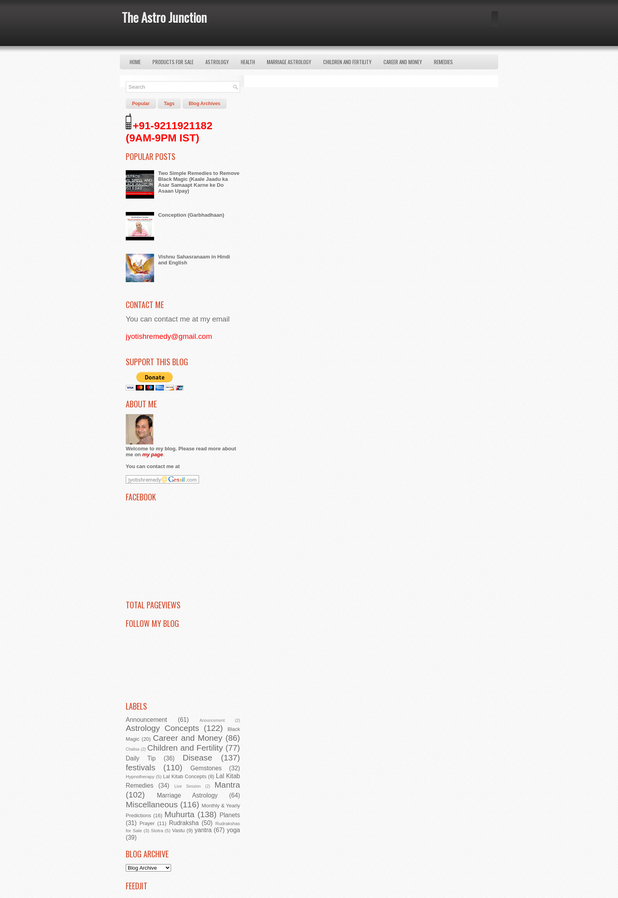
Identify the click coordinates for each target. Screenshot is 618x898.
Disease (197, 757)
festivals (140, 767)
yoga (233, 830)
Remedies (443, 62)
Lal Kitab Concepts (185, 776)
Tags (169, 103)
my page (152, 454)
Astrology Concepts (162, 728)
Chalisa (133, 749)
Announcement (146, 719)
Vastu (178, 830)
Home (135, 62)
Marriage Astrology (289, 62)
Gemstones (206, 768)
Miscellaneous (152, 804)
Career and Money (402, 62)
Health (248, 62)
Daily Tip (141, 758)
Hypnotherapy (140, 776)
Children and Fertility (347, 62)
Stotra (157, 830)
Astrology (217, 62)
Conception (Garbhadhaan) (191, 215)
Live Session (187, 786)
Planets (230, 815)
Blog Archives (204, 103)
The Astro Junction (164, 17)
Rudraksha (184, 823)
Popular (141, 103)
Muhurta (179, 814)
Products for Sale (173, 62)
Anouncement (212, 720)
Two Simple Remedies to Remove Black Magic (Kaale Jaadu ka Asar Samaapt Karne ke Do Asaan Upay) (198, 182)
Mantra (227, 784)
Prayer (147, 823)
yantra (203, 830)
